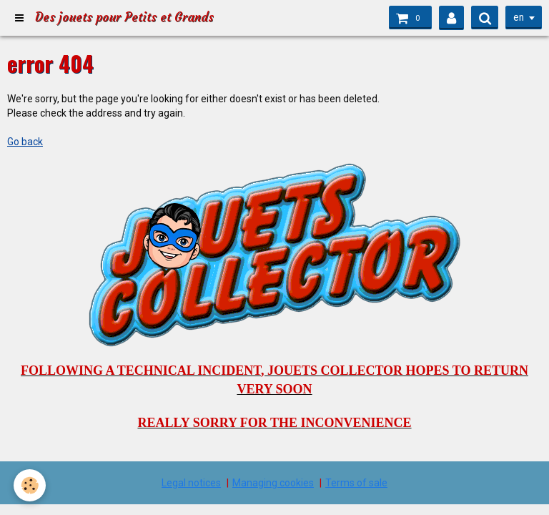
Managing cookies (273, 483)
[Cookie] (30, 485)
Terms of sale (356, 483)
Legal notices (191, 483)
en (517, 18)
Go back (25, 141)
